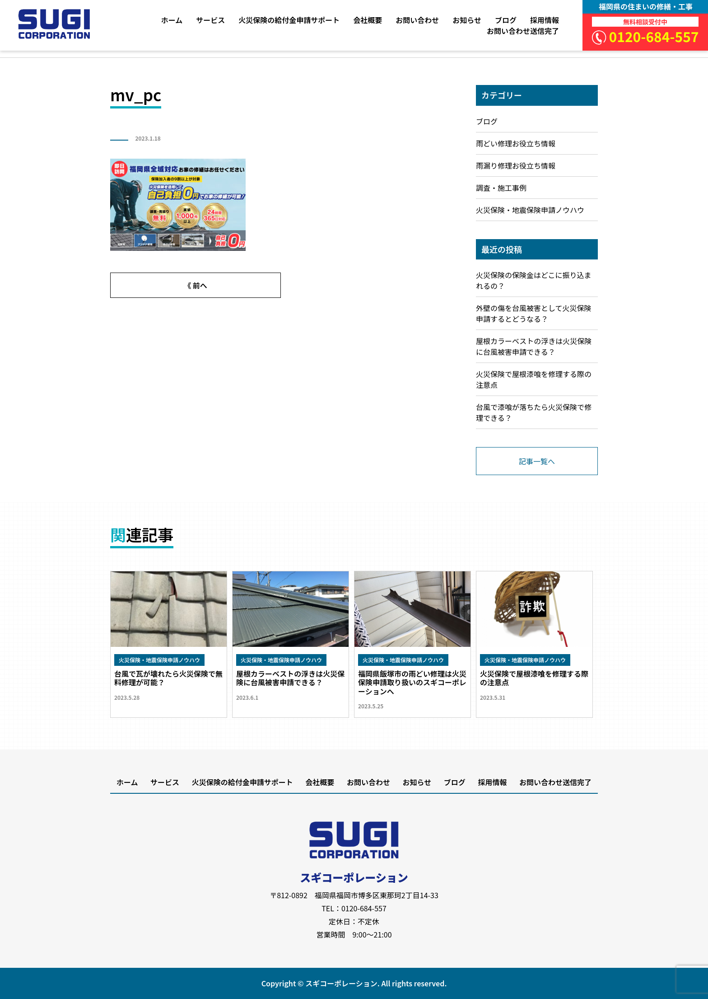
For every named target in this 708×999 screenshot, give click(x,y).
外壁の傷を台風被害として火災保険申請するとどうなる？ (534, 313)
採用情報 (544, 19)
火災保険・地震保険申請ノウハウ (530, 209)
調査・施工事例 (501, 187)
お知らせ (466, 19)
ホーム (172, 19)
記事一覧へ (537, 461)
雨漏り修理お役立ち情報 (515, 165)
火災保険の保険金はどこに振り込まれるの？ (534, 280)
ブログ (506, 19)
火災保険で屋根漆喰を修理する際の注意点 (534, 379)
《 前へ (195, 285)
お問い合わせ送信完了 (523, 30)
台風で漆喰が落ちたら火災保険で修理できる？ (534, 412)
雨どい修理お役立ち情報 (515, 143)
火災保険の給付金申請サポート (289, 19)
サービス (210, 19)
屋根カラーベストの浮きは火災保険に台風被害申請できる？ (534, 346)
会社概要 (367, 19)
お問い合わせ (417, 19)
